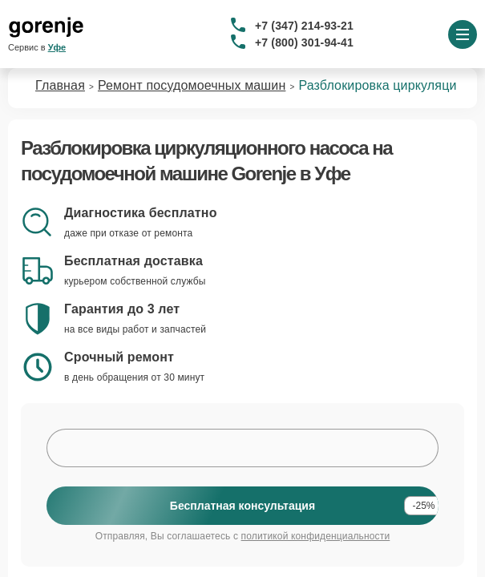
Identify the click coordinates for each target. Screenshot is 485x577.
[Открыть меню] (462, 34)
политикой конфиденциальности (315, 536)
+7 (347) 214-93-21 (304, 25)
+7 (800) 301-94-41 (304, 42)
